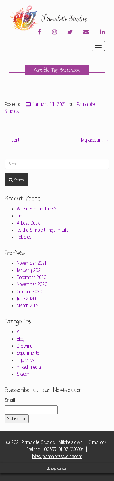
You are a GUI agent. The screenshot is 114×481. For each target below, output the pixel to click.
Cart (12, 140)
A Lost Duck (28, 223)
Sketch (23, 374)
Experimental (28, 353)
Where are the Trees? (36, 209)
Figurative (25, 360)
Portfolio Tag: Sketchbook (57, 70)
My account (95, 140)
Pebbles (24, 237)
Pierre (22, 216)
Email (10, 400)
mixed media (29, 367)
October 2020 (29, 291)
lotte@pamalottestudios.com (57, 456)
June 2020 (26, 298)
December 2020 (32, 277)
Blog (20, 339)
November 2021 (31, 263)
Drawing (25, 346)
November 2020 (32, 284)
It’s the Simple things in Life (42, 230)
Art (19, 331)
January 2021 (29, 270)
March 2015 (27, 305)
